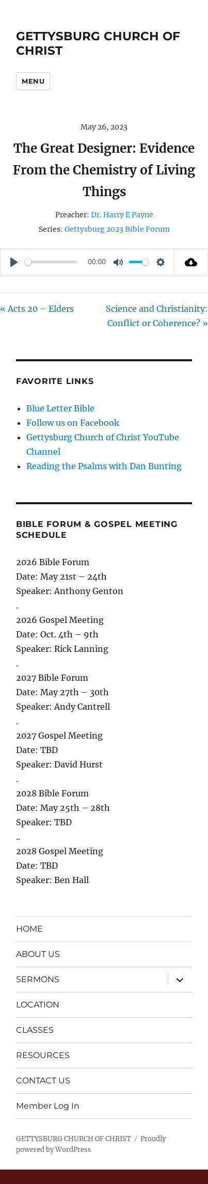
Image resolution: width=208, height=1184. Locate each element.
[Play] (14, 262)
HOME (29, 929)
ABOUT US (38, 954)
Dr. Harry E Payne (122, 214)
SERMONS (37, 979)
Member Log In (47, 1106)
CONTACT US (43, 1080)
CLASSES (35, 1030)
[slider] (51, 262)
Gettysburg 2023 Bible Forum (117, 229)
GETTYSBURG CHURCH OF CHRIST (73, 1138)
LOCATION (37, 1005)
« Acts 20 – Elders (37, 308)
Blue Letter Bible (60, 408)
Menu (33, 81)
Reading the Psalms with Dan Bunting (104, 466)
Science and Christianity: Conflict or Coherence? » (157, 315)
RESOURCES (43, 1055)
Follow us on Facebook (72, 423)
